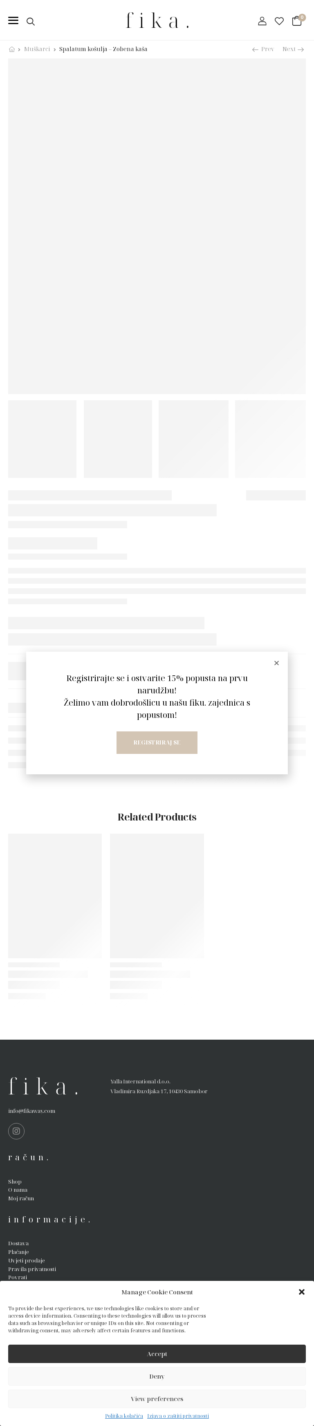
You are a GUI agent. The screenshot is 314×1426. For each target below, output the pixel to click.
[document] (157, 713)
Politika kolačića (124, 1416)
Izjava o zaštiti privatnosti (178, 1416)
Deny (157, 1376)
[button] (302, 1292)
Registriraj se (157, 742)
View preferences (157, 1399)
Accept (157, 1354)
